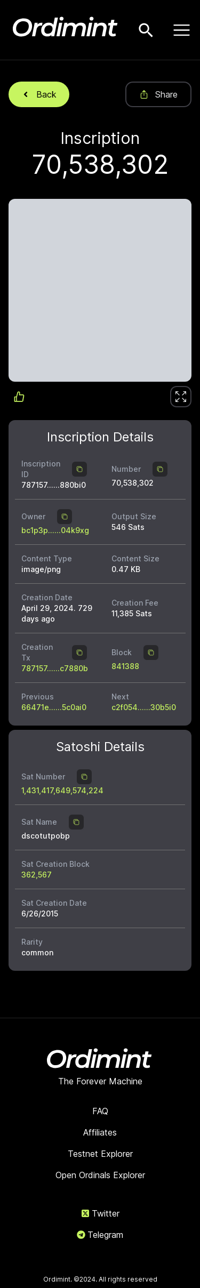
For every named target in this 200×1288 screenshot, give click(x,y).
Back (39, 94)
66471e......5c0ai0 (53, 707)
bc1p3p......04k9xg (55, 530)
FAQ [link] (100, 1111)
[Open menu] (181, 30)
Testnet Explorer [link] (100, 1153)
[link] (180, 396)
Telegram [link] (100, 1234)
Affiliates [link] (100, 1132)
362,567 (36, 874)
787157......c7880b (54, 668)
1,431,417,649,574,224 (62, 790)
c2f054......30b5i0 (143, 707)
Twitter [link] (100, 1213)
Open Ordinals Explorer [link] (100, 1175)
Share (158, 94)
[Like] (180, 396)
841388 (125, 666)
